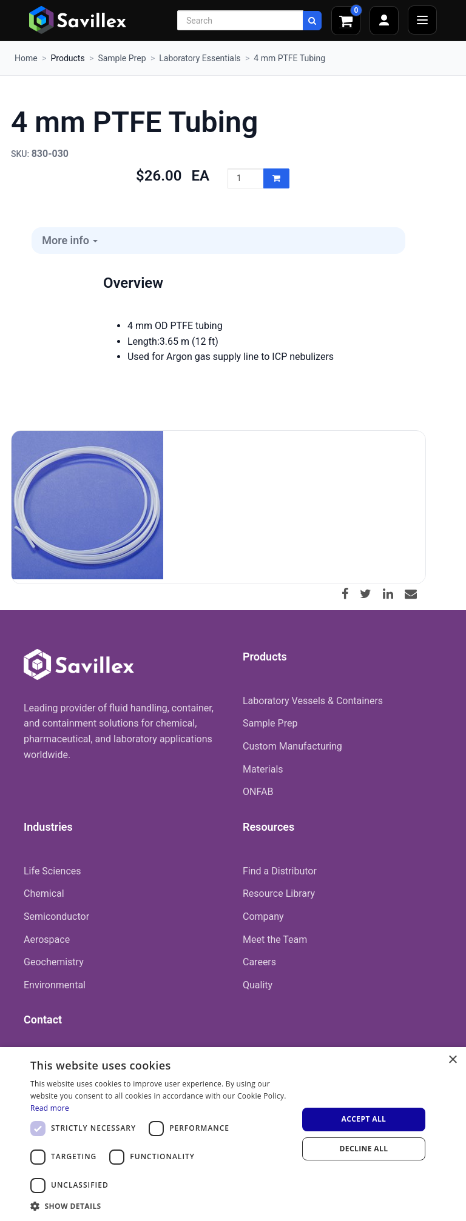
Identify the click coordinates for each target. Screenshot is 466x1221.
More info (70, 240)
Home (26, 58)
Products (67, 58)
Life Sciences (52, 871)
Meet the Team (275, 939)
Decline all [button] (364, 1148)
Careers (259, 962)
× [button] (452, 1060)
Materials (263, 769)
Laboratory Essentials (199, 58)
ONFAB (258, 791)
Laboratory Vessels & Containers (313, 701)
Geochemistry (54, 962)
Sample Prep (122, 58)
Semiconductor (56, 916)
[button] (160, 1206)
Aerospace (47, 939)
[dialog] (233, 1134)
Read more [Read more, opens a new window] (49, 1108)
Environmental (55, 985)
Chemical (44, 893)
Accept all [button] (364, 1119)
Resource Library (279, 893)
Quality (257, 985)
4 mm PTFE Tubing (289, 58)
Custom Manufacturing (292, 746)
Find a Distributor (280, 871)
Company (263, 916)
